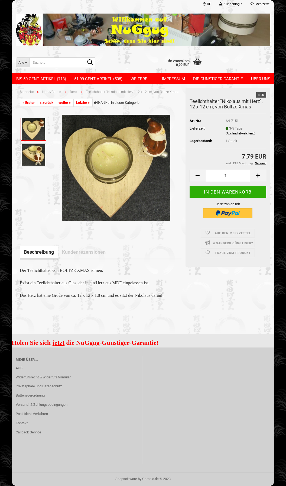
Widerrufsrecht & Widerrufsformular (43, 377)
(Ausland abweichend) (240, 133)
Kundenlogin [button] (230, 4)
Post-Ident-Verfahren (32, 414)
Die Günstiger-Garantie (218, 78)
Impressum (173, 78)
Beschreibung (39, 252)
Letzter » (83, 103)
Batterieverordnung (30, 395)
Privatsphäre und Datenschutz (39, 386)
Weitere (139, 78)
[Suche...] (22, 62)
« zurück (46, 103)
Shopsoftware (126, 479)
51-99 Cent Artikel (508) (98, 78)
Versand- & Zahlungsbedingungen (41, 405)
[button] (207, 4)
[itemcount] (228, 176)
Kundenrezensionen (84, 252)
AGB (19, 368)
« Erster (28, 103)
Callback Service (28, 432)
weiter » (64, 103)
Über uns (260, 78)
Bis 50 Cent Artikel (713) (41, 78)
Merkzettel (260, 4)
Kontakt (22, 423)
